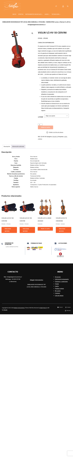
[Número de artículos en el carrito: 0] (67, 6)
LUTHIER (40, 117)
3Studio (5, 310)
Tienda (57, 284)
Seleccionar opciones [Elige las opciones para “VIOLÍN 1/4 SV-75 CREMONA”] (62, 230)
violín (65, 137)
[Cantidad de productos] (40, 125)
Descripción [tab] (7, 147)
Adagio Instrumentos (36, 280)
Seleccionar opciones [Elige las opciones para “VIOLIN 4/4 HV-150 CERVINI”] (26, 230)
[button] (32, 33)
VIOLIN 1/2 (55, 137)
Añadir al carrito (45, 127)
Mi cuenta (57, 291)
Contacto (57, 293)
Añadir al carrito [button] (45, 229)
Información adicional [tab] (18, 147)
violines (40, 139)
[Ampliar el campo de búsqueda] (56, 6)
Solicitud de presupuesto (62, 279)
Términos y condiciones (61, 282)
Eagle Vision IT (43, 308)
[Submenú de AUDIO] (49, 14)
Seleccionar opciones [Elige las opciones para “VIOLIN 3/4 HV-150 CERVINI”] (8, 230)
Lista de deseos (59, 296)
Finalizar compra (59, 289)
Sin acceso (58, 277)
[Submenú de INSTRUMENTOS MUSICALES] (42, 14)
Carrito (57, 286)
